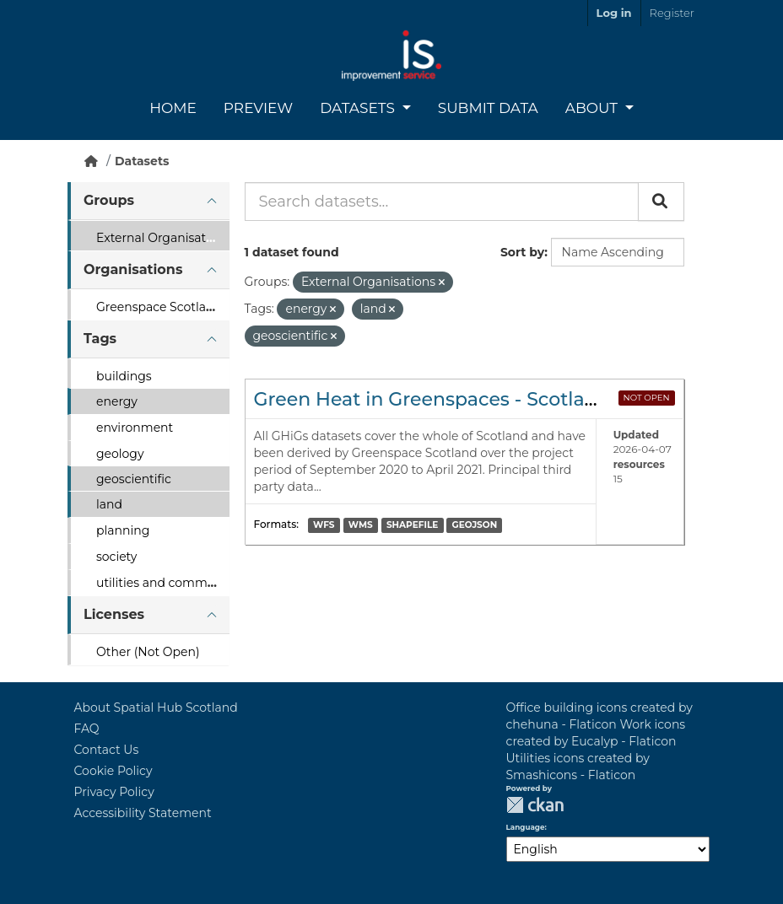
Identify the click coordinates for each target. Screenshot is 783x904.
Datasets (359, 108)
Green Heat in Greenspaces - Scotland (432, 399)
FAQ (87, 728)
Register (672, 12)
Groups (109, 200)
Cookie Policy (113, 770)
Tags (100, 339)
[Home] (91, 161)
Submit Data (488, 108)
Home (173, 108)
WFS (323, 524)
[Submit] (661, 201)
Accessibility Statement (143, 813)
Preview (258, 108)
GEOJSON (475, 524)
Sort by (522, 252)
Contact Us (106, 749)
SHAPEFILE (412, 524)
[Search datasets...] (442, 201)
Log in (614, 12)
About (593, 108)
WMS (360, 524)
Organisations (133, 269)
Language (525, 827)
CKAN (535, 805)
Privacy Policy (114, 791)
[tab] (149, 201)
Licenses (114, 614)
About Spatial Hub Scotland (156, 707)
